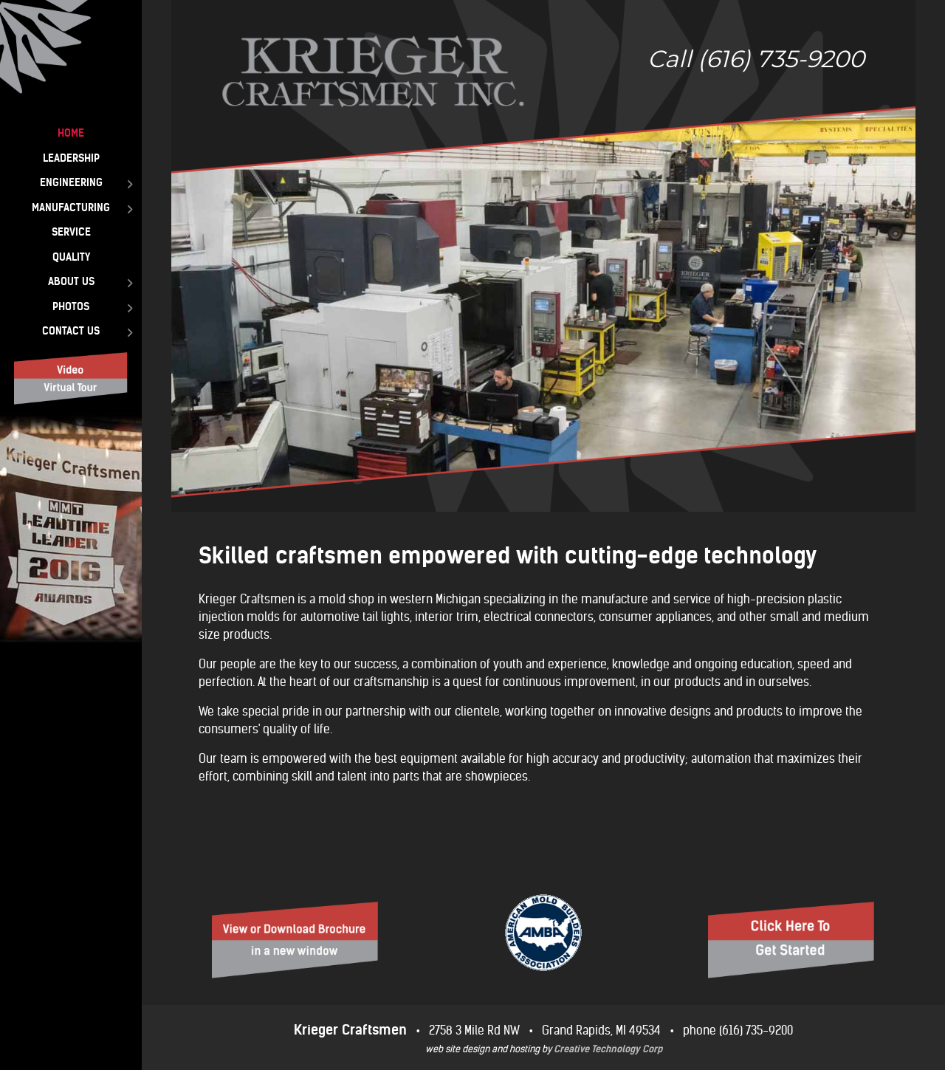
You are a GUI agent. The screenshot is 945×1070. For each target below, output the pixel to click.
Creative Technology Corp (608, 1048)
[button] (543, 256)
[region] (543, 256)
